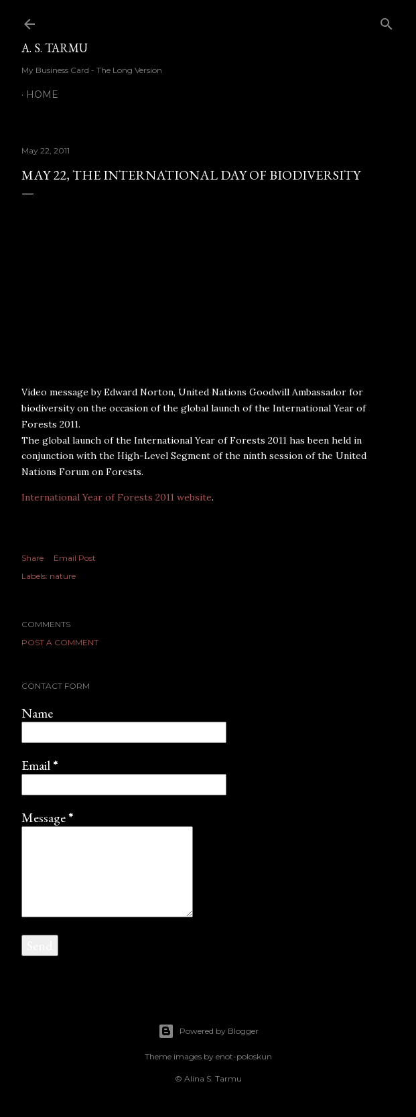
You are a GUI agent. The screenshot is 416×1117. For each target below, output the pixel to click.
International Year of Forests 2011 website (116, 497)
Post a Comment (59, 642)
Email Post (75, 558)
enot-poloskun (244, 1056)
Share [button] (32, 558)
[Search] (386, 21)
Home (42, 94)
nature (63, 576)
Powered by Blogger (208, 1031)
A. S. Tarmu (54, 48)
